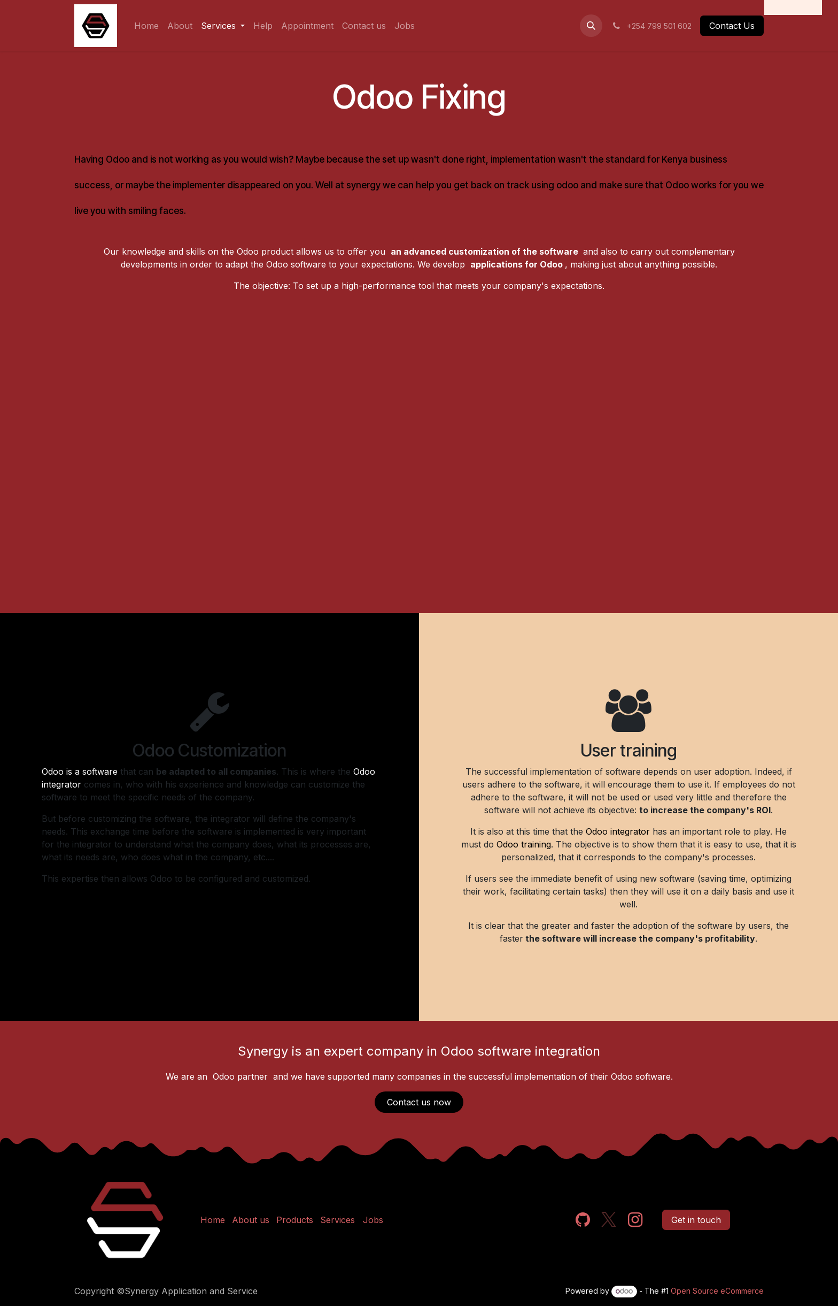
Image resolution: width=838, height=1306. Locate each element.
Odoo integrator (618, 831)
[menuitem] (146, 25)
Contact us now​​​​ (419, 1102)
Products (294, 1220)
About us (250, 1220)
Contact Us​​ (732, 25)
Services (337, 1220)
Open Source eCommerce (717, 1290)
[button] (591, 25)
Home (212, 1220)
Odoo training (523, 844)
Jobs (373, 1220)
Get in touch (696, 1220)
